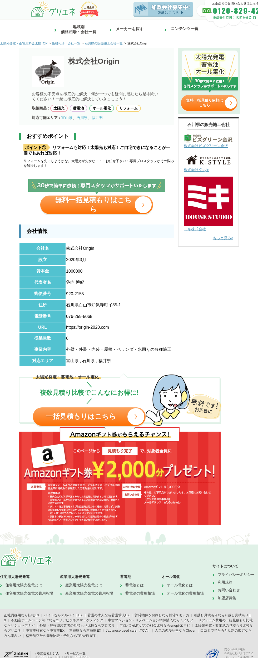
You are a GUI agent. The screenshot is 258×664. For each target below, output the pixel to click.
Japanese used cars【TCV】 (128, 630)
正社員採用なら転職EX (21, 615)
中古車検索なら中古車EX (45, 630)
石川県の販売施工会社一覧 (104, 43)
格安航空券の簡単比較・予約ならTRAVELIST (61, 636)
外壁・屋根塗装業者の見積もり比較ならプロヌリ (77, 625)
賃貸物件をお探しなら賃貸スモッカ (162, 615)
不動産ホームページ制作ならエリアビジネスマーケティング (57, 620)
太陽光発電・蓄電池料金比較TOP (23, 43)
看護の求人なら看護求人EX (108, 615)
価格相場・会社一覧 (66, 43)
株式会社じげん (48, 653)
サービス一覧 (76, 653)
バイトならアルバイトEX (63, 615)
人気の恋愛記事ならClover (175, 630)
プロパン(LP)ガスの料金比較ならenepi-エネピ (155, 625)
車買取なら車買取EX (85, 630)
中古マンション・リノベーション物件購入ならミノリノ (151, 620)
